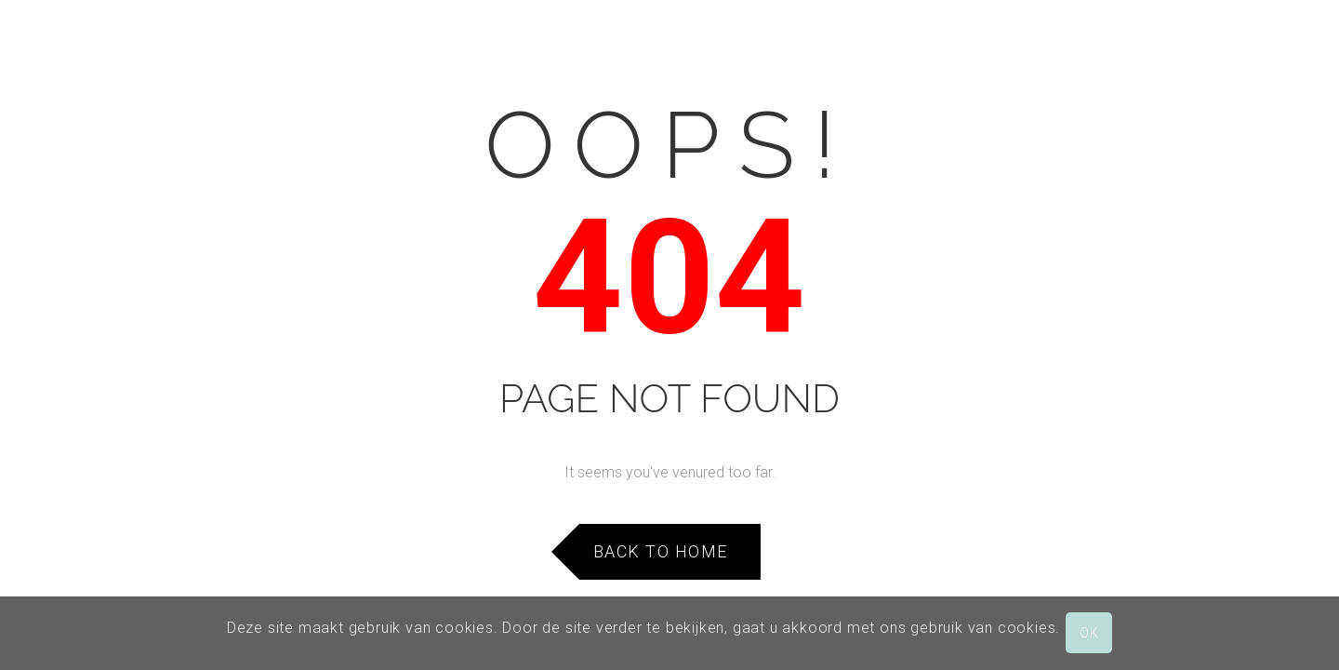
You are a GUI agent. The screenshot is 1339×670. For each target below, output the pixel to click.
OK (1089, 632)
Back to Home (660, 551)
